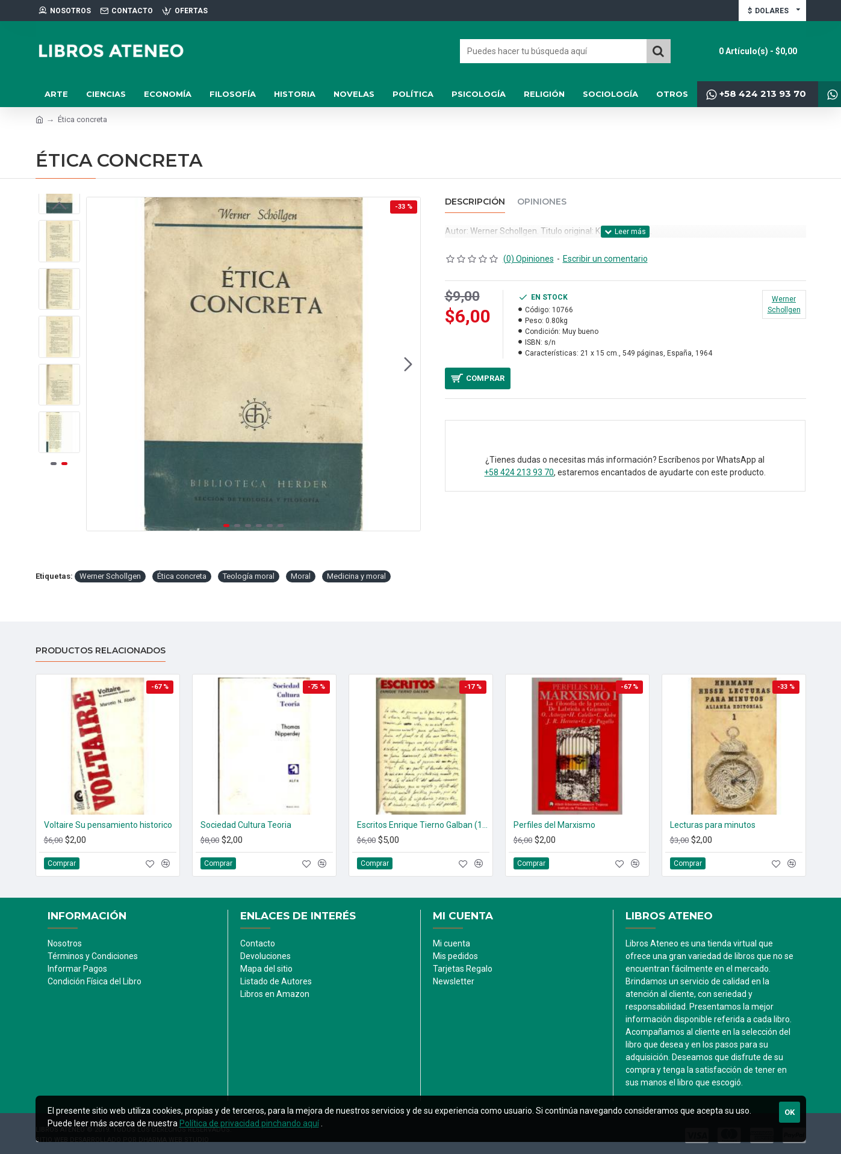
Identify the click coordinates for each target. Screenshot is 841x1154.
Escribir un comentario (605, 259)
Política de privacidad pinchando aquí (249, 1123)
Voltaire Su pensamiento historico (108, 825)
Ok (789, 1112)
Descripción (475, 202)
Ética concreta (181, 576)
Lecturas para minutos (713, 825)
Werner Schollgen (110, 576)
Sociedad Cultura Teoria (245, 825)
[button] (408, 364)
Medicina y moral (356, 576)
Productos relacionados (101, 651)
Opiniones (541, 202)
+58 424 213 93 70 (519, 478)
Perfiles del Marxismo (554, 825)
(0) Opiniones (528, 259)
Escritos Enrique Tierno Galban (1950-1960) (423, 825)
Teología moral (249, 576)
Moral (301, 576)
